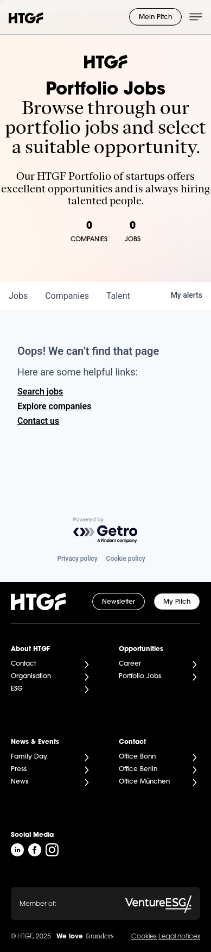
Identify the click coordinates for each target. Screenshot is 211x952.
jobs (18, 296)
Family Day (29, 757)
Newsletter (118, 602)
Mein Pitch (155, 17)
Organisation (31, 676)
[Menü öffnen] (195, 16)
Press (19, 769)
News (19, 782)
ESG (17, 689)
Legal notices (179, 937)
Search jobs (40, 391)
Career (130, 664)
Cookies (144, 937)
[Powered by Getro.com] (105, 530)
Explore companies (54, 406)
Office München (144, 782)
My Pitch (176, 602)
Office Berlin (138, 769)
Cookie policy (125, 558)
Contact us (38, 421)
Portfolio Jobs (140, 676)
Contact (23, 664)
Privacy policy (77, 558)
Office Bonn (137, 757)
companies (67, 296)
